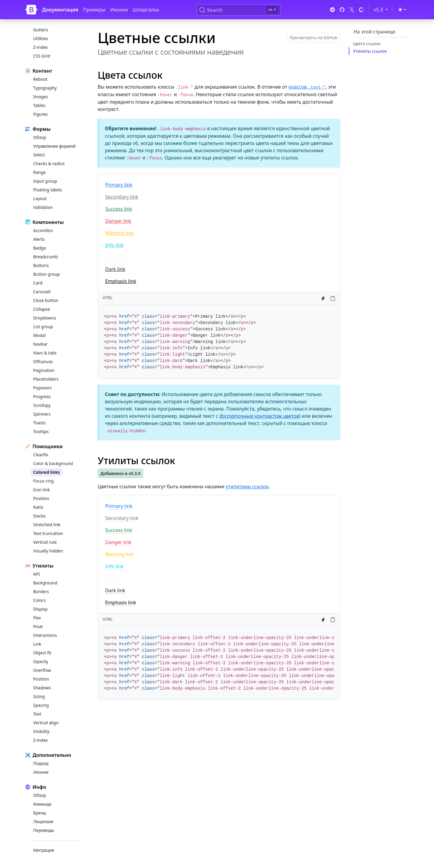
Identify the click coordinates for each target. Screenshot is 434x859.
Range (39, 172)
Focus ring (43, 481)
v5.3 (381, 9)
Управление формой (54, 146)
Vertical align (46, 722)
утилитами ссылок (247, 486)
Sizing (39, 696)
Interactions (45, 635)
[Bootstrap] (31, 10)
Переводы (43, 830)
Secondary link (121, 197)
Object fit (42, 653)
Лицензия (43, 821)
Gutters (40, 30)
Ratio (38, 507)
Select (39, 155)
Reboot (40, 79)
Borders (41, 591)
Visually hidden (48, 551)
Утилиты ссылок (370, 51)
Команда (42, 804)
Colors (39, 600)
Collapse (41, 309)
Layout (40, 198)
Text (37, 714)
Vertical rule (45, 542)
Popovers (42, 388)
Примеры (94, 9)
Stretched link (46, 524)
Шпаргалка (146, 9)
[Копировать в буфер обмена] (333, 298)
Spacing (41, 705)
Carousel (42, 291)
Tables (39, 105)
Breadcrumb (45, 257)
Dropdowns (44, 318)
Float (38, 626)
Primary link (118, 184)
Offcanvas (43, 361)
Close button (45, 300)
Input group (45, 181)
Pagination (44, 370)
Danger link (118, 221)
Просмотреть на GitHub (313, 37)
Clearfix (40, 455)
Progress (42, 396)
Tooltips (41, 431)
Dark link (115, 269)
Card (37, 283)
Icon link (41, 489)
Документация (60, 9)
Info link (114, 245)
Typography (45, 88)
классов (307, 86)
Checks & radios (49, 163)
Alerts (39, 239)
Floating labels (47, 190)
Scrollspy (42, 405)
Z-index (40, 47)
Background (45, 583)
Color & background (53, 463)
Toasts (39, 423)
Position (41, 498)
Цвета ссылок (367, 43)
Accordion (43, 230)
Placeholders (45, 379)
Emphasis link (120, 281)
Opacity (40, 661)
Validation (43, 207)
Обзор (39, 137)
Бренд (39, 813)
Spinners (42, 414)
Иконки (119, 9)
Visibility (41, 731)
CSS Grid (41, 56)
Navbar (40, 344)
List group (43, 326)
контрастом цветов (259, 416)
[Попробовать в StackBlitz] (323, 298)
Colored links (46, 472)
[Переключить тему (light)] (402, 10)
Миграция (43, 850)
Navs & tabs (45, 353)
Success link (118, 209)
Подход (40, 763)
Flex (37, 618)
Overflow (42, 670)
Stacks (39, 516)
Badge (39, 248)
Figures (40, 114)
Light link (115, 257)
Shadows (42, 688)
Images (40, 96)
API (36, 574)
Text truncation (48, 533)
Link (37, 644)
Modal (39, 335)
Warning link (119, 233)
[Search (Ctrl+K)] (239, 10)
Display (40, 609)
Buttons (41, 265)
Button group (46, 274)
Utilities (40, 38)
